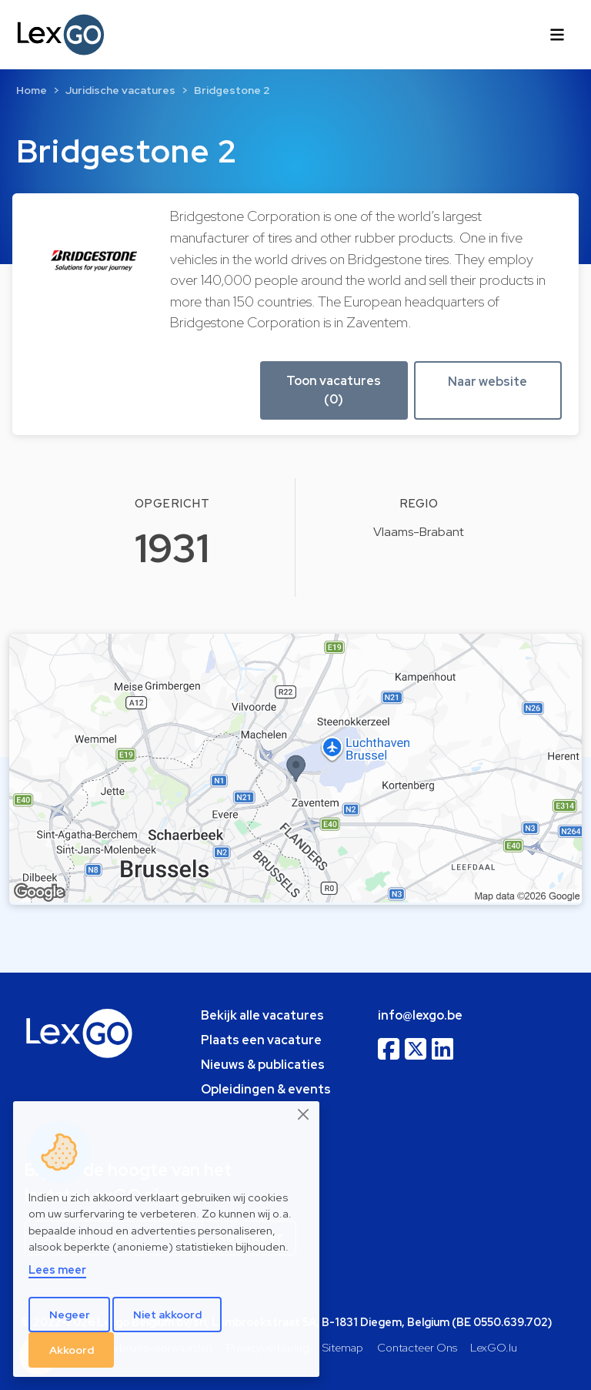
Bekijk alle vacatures (262, 1015)
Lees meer (57, 1269)
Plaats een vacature (261, 1040)
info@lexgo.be (420, 1015)
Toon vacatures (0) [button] (333, 390)
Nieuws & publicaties (263, 1065)
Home (31, 90)
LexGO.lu (493, 1347)
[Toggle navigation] (557, 34)
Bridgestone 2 (232, 90)
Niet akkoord (167, 1314)
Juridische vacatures (120, 90)
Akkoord (71, 1350)
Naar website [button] (487, 381)
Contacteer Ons (417, 1347)
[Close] (304, 1114)
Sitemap (342, 1347)
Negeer (69, 1314)
